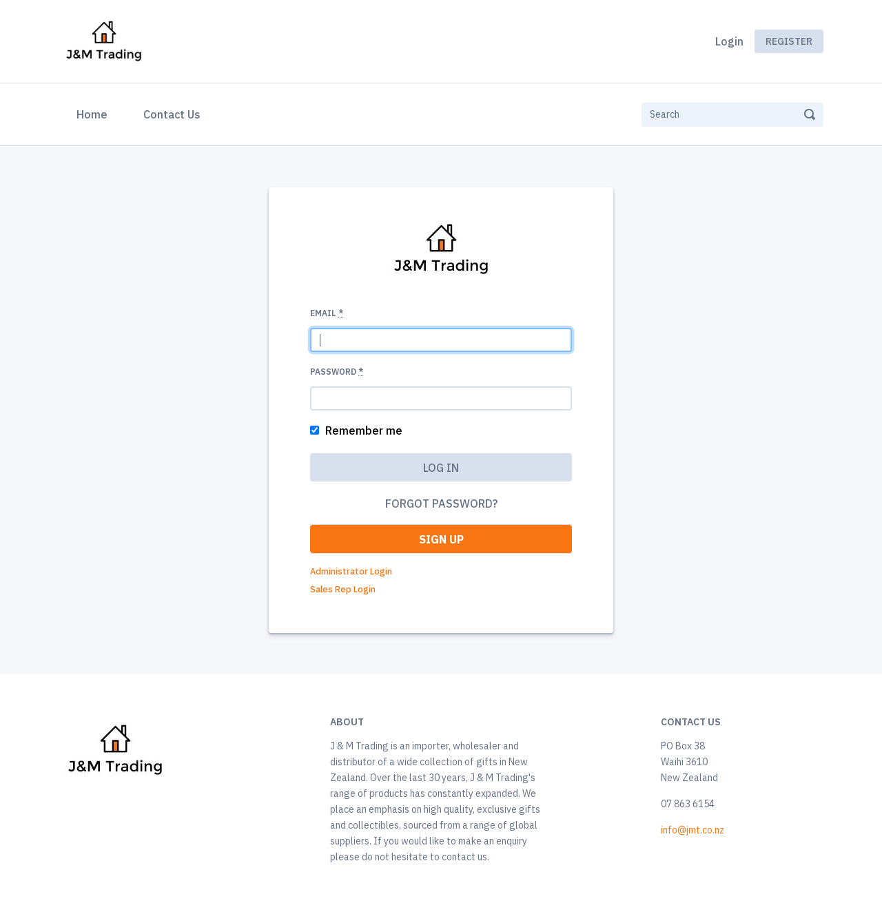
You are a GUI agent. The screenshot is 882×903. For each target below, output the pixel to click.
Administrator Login (351, 571)
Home (94, 113)
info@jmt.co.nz (692, 830)
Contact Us (172, 114)
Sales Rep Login (343, 589)
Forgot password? (441, 503)
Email (326, 313)
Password (336, 371)
